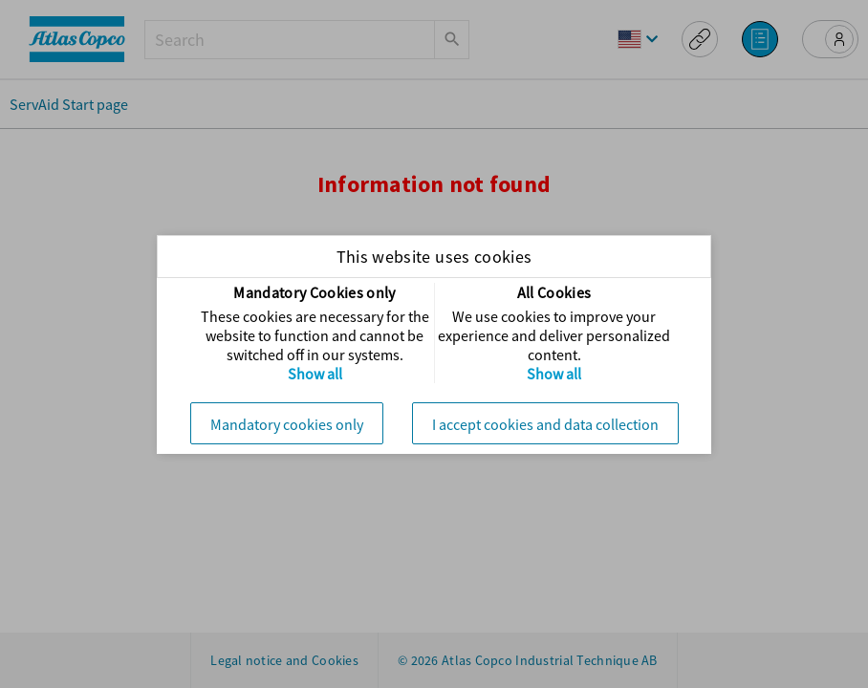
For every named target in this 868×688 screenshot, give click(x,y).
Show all (315, 373)
